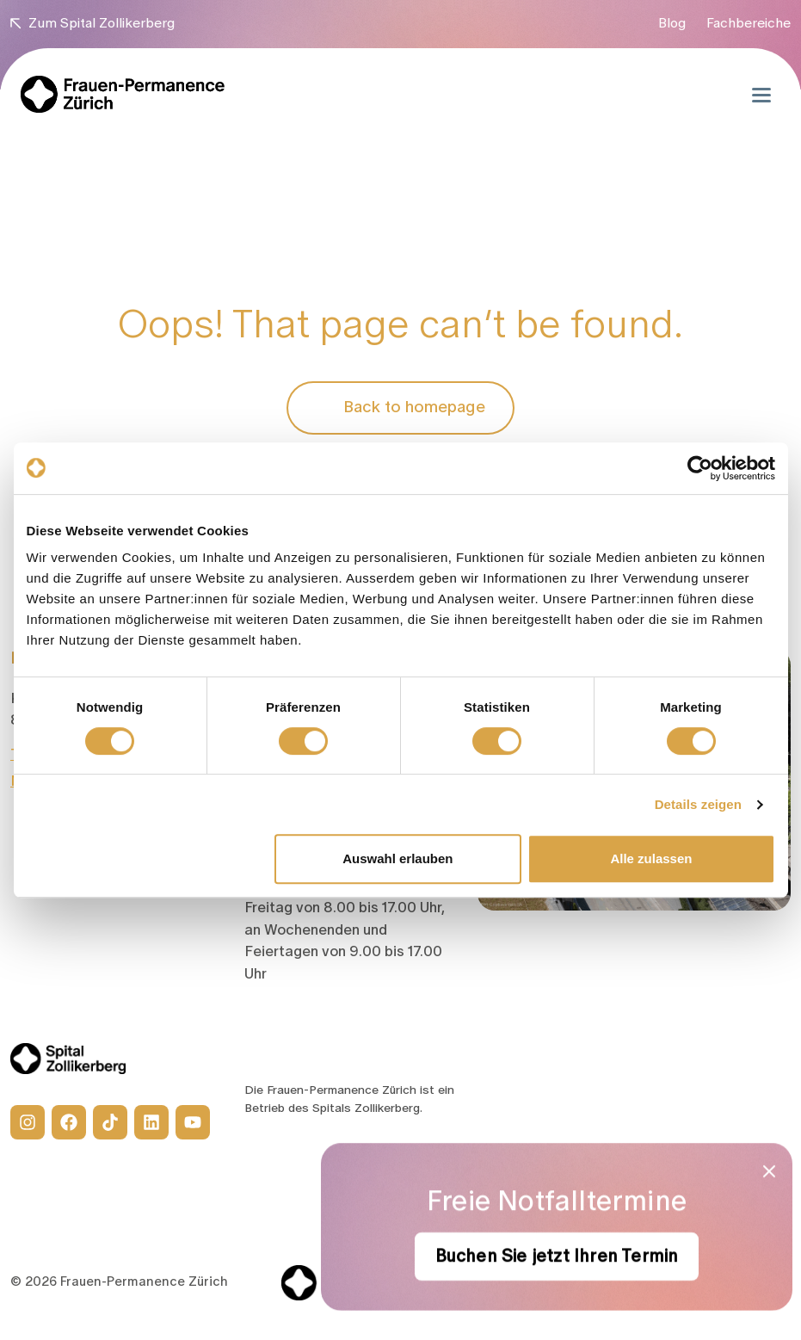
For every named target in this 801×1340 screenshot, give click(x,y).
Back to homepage (400, 408)
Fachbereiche (748, 23)
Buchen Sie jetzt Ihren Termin (557, 1256)
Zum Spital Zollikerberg (92, 23)
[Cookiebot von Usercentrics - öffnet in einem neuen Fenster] (700, 468)
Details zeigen (698, 804)
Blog (672, 23)
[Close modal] (769, 1171)
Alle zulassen (651, 858)
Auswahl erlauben (397, 858)
